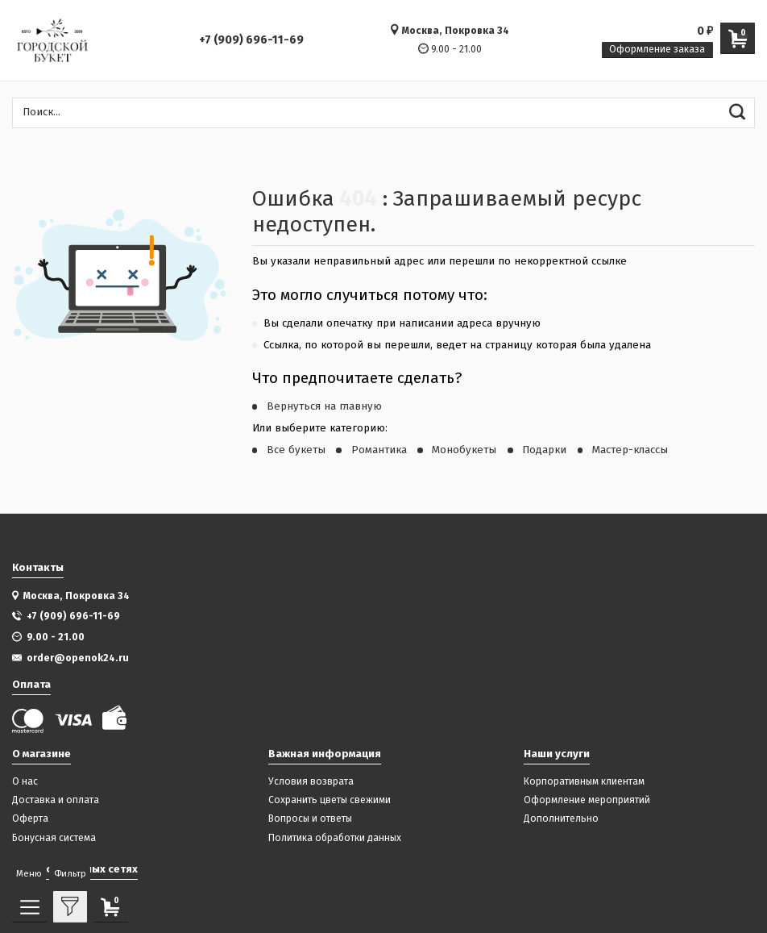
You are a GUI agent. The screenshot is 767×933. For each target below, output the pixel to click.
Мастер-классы (630, 450)
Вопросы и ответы (310, 819)
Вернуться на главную (324, 406)
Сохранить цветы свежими (329, 800)
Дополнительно (561, 819)
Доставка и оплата (55, 800)
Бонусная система (54, 838)
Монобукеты (464, 450)
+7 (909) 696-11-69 (251, 40)
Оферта (30, 819)
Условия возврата (311, 782)
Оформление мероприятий (587, 800)
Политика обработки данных (334, 838)
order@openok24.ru (78, 658)
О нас (25, 782)
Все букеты (296, 450)
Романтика (379, 450)
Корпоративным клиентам (584, 782)
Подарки (544, 450)
